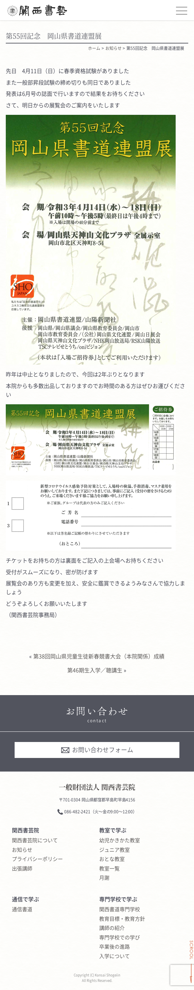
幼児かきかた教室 (119, 840)
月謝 (104, 877)
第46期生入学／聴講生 (94, 670)
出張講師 (22, 868)
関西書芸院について (35, 840)
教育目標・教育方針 (122, 919)
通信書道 (22, 909)
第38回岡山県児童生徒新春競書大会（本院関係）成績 (98, 656)
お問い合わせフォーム (97, 750)
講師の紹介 (112, 928)
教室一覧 (109, 868)
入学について (114, 956)
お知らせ (22, 850)
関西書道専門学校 (119, 909)
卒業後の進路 (114, 946)
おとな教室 (112, 859)
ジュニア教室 (114, 850)
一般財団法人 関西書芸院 (97, 787)
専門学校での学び (119, 937)
